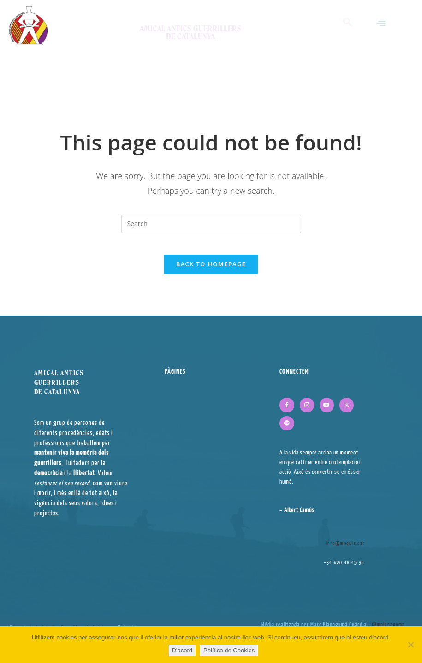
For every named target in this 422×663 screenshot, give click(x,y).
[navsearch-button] (347, 23)
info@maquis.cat (345, 549)
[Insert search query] (211, 224)
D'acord (182, 650)
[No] (410, 644)
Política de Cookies (229, 650)
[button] (381, 23)
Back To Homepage (211, 270)
